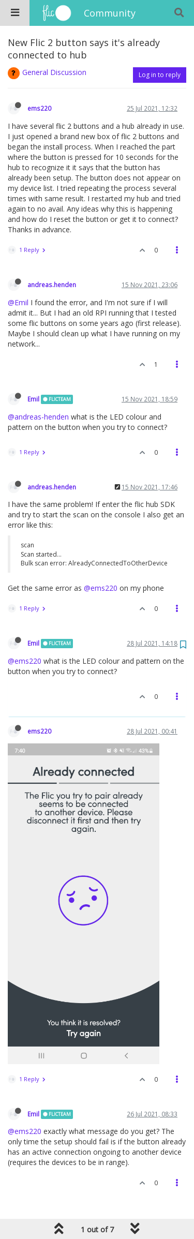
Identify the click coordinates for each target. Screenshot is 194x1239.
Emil (33, 399)
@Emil (18, 302)
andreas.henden (51, 284)
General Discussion (54, 72)
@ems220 (100, 588)
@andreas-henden (38, 417)
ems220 (39, 108)
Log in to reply (160, 74)
